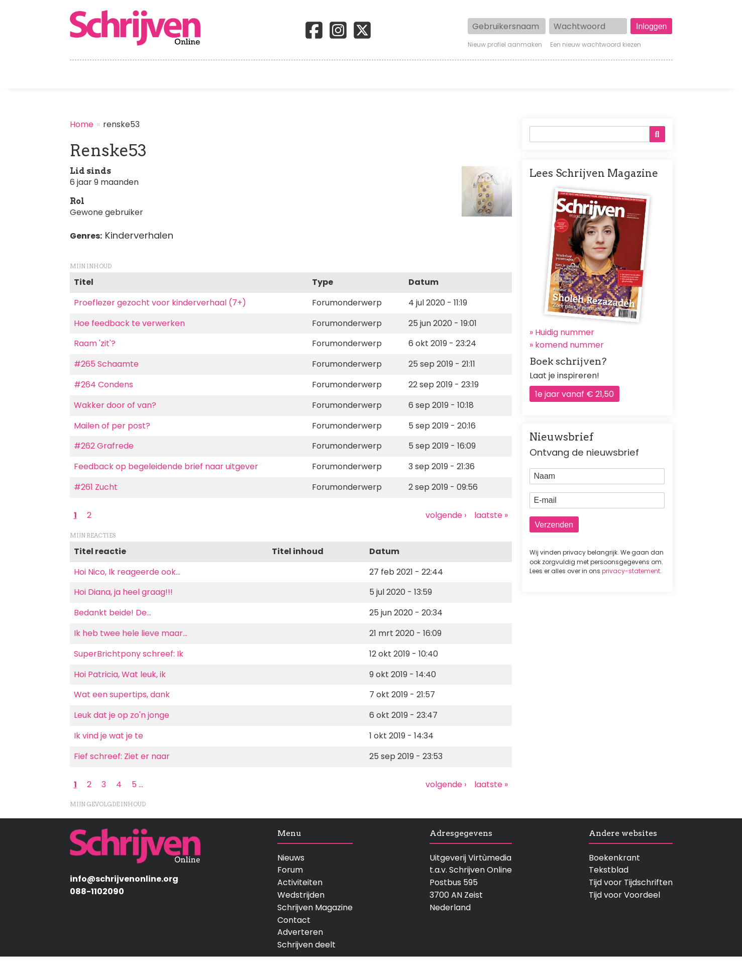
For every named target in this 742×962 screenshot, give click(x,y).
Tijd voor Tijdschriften (631, 882)
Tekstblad (608, 870)
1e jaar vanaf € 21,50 (574, 394)
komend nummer (569, 345)
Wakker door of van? (115, 405)
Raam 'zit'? (95, 343)
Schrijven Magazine (315, 907)
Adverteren (300, 932)
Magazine (517, 74)
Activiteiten (429, 74)
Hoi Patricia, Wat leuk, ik (120, 674)
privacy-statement (631, 571)
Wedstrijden (336, 74)
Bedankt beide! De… (112, 612)
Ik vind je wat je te (108, 735)
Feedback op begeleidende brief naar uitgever (166, 466)
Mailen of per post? (112, 426)
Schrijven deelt (306, 944)
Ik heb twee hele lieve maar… (130, 633)
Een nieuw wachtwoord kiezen (595, 45)
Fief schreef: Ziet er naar (122, 756)
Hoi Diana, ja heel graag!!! (123, 592)
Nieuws (290, 858)
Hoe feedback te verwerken (129, 323)
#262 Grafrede (104, 446)
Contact (656, 74)
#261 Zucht (96, 487)
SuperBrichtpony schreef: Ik (128, 654)
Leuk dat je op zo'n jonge (121, 715)
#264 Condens (103, 384)
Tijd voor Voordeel (624, 895)
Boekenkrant (614, 858)
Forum (290, 870)
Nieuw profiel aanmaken (505, 45)
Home (82, 74)
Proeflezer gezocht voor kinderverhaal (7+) (160, 302)
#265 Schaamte (106, 364)
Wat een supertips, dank (122, 694)
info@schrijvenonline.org (124, 879)
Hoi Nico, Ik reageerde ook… (127, 572)
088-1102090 (97, 891)
